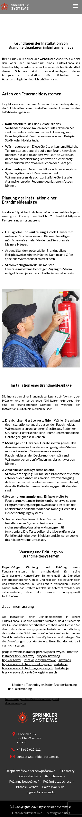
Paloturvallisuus (53, 787)
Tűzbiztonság (53, 776)
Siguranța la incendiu (41, 792)
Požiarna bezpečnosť (24, 781)
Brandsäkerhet (28, 776)
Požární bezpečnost (57, 781)
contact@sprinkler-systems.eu (37, 756)
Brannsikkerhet (27, 787)
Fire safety (67, 771)
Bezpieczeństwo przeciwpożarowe (30, 771)
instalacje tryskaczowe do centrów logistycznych (35, 670)
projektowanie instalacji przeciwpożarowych (33, 652)
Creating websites (57, 813)
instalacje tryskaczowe (40, 660)
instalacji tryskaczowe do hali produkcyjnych (36, 662)
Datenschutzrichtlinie (27, 813)
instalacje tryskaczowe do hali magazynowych (34, 666)
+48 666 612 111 (29, 749)
